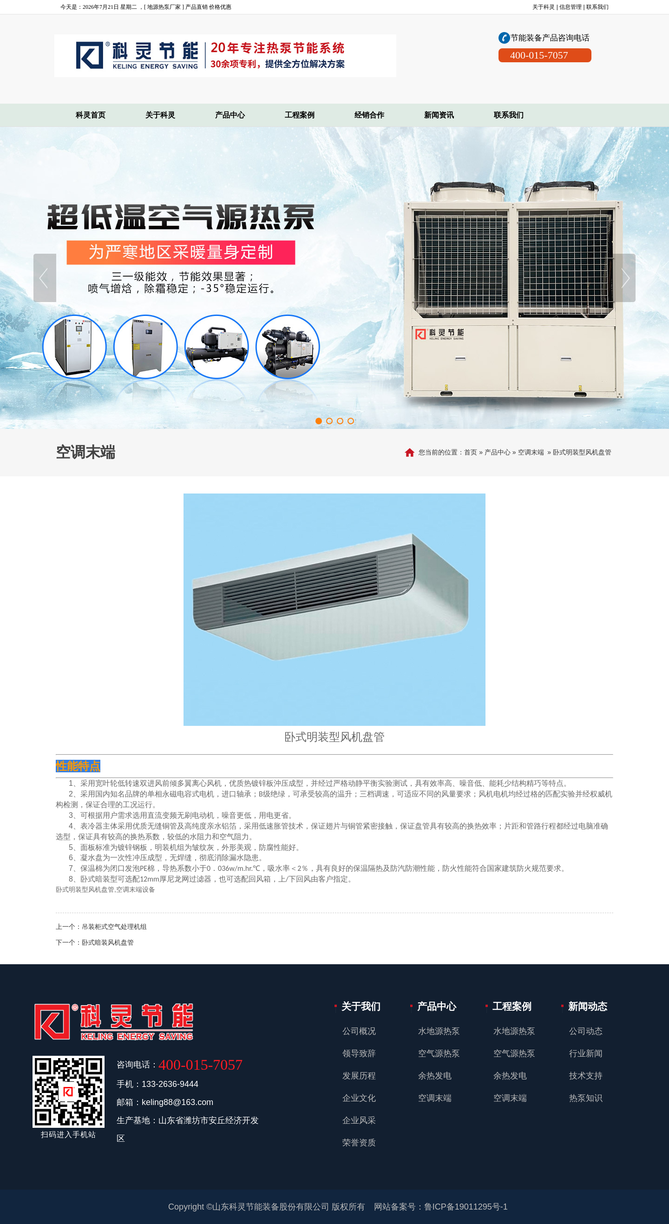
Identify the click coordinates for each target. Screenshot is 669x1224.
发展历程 (359, 1075)
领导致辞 (359, 1053)
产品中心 (498, 452)
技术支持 (586, 1075)
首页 (470, 452)
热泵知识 (586, 1098)
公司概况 (359, 1031)
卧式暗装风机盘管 (108, 942)
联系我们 (597, 7)
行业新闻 (586, 1053)
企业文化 (359, 1098)
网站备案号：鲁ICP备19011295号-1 (441, 1206)
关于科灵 (543, 7)
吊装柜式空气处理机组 (114, 926)
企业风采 (359, 1120)
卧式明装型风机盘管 (582, 452)
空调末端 (531, 452)
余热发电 (435, 1075)
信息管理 (570, 7)
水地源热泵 (439, 1031)
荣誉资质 (359, 1142)
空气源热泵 (439, 1053)
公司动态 (586, 1031)
